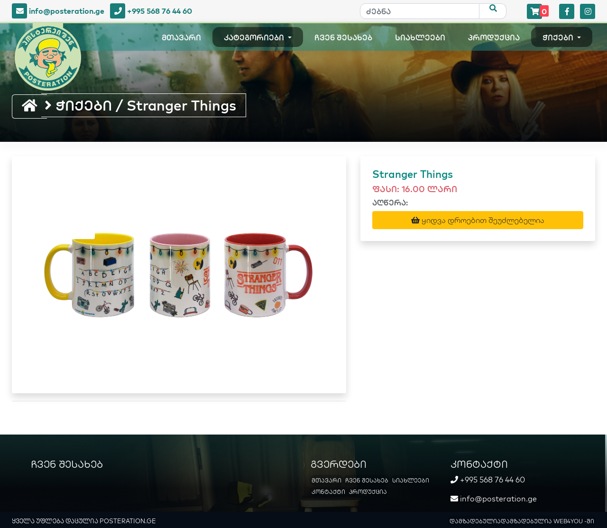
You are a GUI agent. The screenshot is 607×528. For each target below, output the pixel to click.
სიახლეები (420, 37)
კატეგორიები (255, 37)
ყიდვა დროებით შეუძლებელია (477, 220)
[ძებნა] (419, 11)
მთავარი (181, 37)
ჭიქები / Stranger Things (140, 105)
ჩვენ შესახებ (343, 37)
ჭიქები (559, 37)
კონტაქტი (328, 491)
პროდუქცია (494, 37)
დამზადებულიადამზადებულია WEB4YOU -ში (522, 521)
